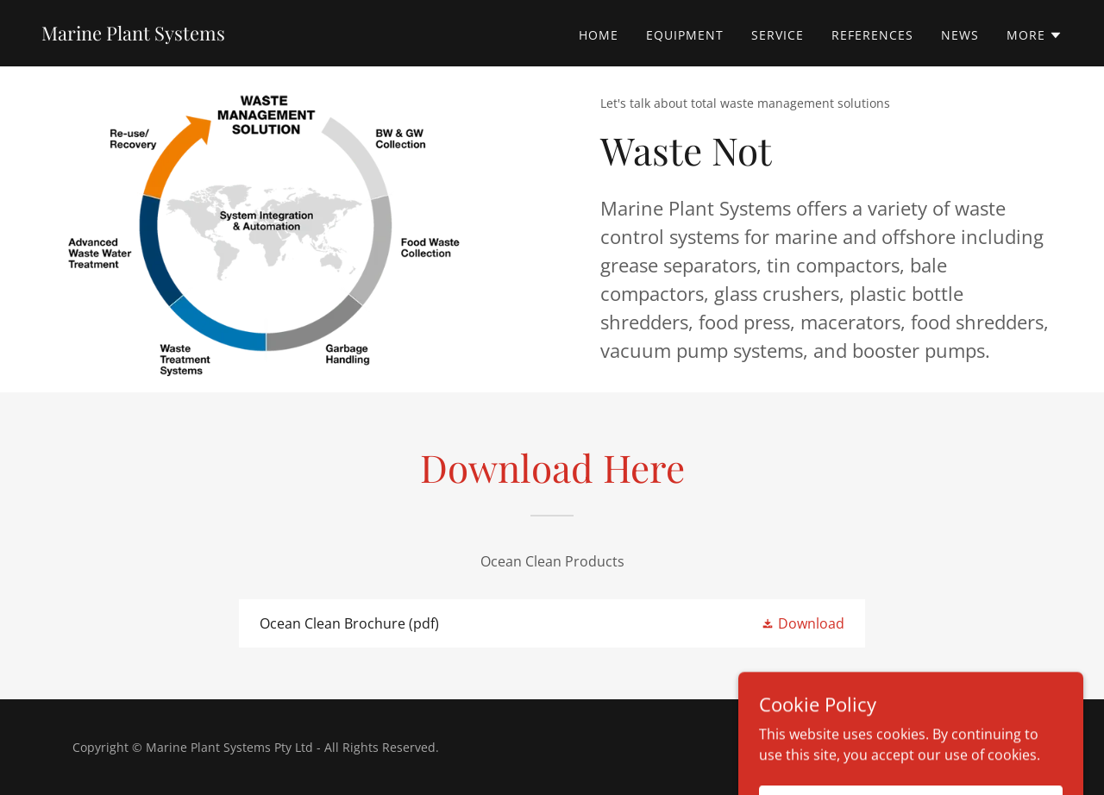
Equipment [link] (685, 35)
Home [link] (598, 35)
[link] (133, 35)
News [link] (960, 35)
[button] (1035, 35)
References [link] (872, 35)
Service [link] (777, 35)
